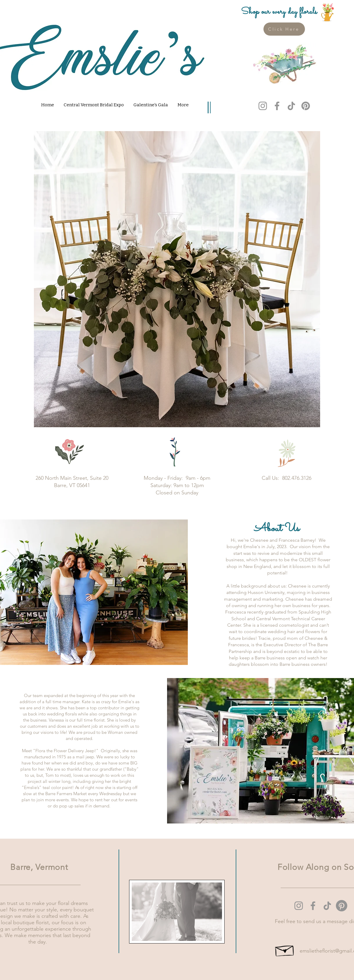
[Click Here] (284, 29)
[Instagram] (262, 106)
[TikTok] (291, 106)
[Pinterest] (305, 106)
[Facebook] (277, 106)
